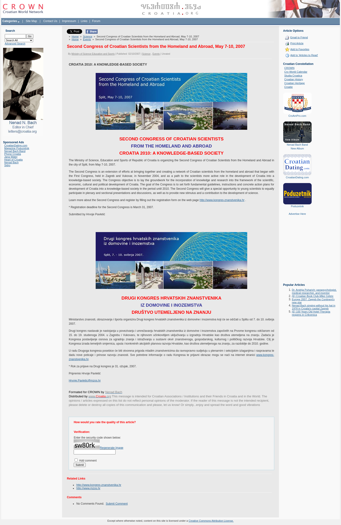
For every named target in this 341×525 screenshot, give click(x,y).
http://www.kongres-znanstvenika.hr (222, 200)
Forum (96, 21)
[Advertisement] (297, 252)
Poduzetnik (297, 206)
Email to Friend (299, 37)
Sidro (7, 165)
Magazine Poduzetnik (16, 148)
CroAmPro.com (297, 115)
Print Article (297, 43)
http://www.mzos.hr (88, 488)
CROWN (289, 68)
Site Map (31, 21)
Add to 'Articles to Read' (304, 55)
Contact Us (50, 21)
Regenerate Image (111, 447)
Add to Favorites (299, 49)
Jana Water (11, 156)
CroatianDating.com (15, 145)
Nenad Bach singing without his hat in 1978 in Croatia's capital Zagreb (313, 307)
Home (75, 36)
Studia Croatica (293, 75)
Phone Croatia (12, 154)
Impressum (69, 21)
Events (87, 39)
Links (84, 21)
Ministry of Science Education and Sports (93, 54)
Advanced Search (15, 43)
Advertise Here (297, 213)
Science (87, 36)
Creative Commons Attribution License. (210, 520)
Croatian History (293, 79)
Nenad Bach (11, 162)
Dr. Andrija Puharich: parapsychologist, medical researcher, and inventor (314, 291)
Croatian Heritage (294, 83)
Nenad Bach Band (14, 151)
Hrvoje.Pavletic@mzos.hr (85, 380)
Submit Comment (117, 503)
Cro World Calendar (295, 71)
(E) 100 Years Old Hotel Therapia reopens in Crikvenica (311, 313)
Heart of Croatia (13, 159)
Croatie (288, 86)
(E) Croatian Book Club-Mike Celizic (312, 296)
